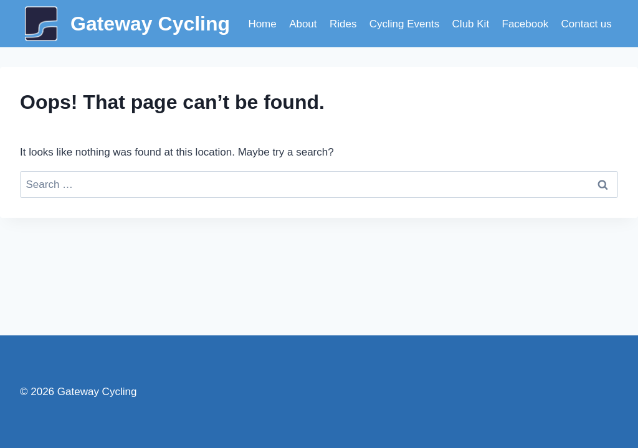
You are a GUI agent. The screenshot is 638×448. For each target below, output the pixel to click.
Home (262, 24)
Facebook (525, 24)
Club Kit (471, 24)
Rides (343, 24)
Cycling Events (404, 24)
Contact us (586, 24)
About (303, 24)
